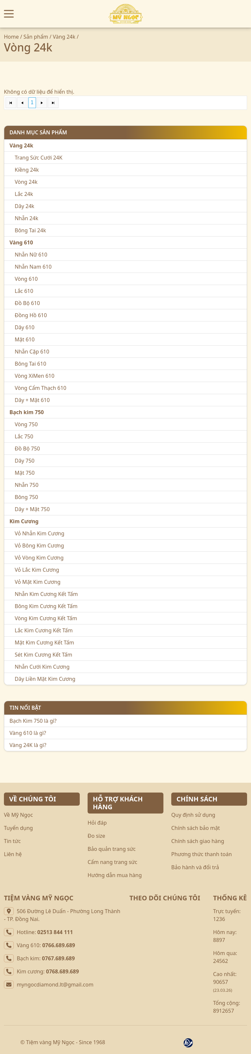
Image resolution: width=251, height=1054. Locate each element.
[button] (9, 14)
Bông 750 (26, 497)
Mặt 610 (25, 339)
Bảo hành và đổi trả (195, 867)
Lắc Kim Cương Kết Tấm (44, 630)
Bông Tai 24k (30, 230)
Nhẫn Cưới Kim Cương (42, 666)
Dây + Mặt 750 (32, 509)
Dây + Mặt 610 (32, 400)
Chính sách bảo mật (195, 828)
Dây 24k (24, 206)
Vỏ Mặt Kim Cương (37, 581)
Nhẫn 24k (26, 218)
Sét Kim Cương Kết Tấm (43, 654)
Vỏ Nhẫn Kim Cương (39, 533)
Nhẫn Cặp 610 (32, 351)
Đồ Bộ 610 (27, 303)
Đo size (96, 835)
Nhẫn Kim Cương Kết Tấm (46, 594)
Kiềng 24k (27, 169)
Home (11, 36)
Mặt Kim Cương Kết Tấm (44, 642)
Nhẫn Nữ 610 (31, 254)
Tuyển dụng (18, 828)
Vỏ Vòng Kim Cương (39, 557)
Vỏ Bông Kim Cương (39, 545)
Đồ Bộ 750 (27, 448)
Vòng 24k (26, 181)
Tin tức (12, 841)
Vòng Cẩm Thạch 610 (40, 388)
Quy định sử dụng (193, 814)
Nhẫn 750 (27, 485)
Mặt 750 (25, 472)
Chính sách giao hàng (197, 841)
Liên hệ (13, 854)
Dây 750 (24, 460)
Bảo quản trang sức (112, 849)
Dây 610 (24, 327)
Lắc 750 (24, 436)
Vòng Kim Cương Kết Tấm (46, 618)
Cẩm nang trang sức (112, 862)
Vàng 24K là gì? (27, 745)
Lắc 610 (24, 291)
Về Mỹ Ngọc (18, 814)
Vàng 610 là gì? (27, 733)
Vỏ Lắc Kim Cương (37, 569)
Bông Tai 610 (30, 363)
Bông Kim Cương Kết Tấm (46, 606)
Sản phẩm (36, 36)
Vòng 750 (26, 424)
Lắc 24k (24, 194)
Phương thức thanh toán (201, 854)
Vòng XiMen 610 (34, 375)
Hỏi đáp (97, 822)
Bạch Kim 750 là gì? (33, 720)
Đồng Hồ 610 (31, 315)
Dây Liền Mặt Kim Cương (45, 678)
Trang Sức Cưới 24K (38, 157)
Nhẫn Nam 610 (33, 266)
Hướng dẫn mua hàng (115, 875)
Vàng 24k (64, 36)
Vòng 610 (26, 278)
